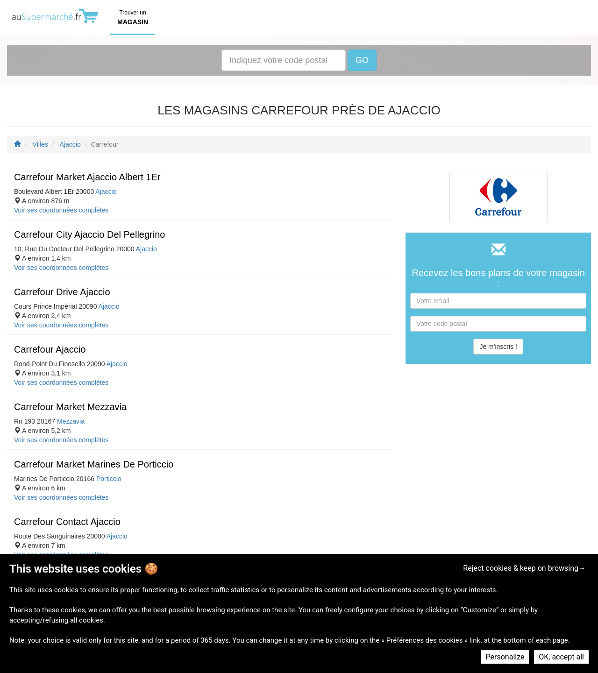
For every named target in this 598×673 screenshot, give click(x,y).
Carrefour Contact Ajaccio (67, 522)
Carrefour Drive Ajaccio (62, 292)
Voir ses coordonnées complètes (61, 210)
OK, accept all (561, 656)
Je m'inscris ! (498, 346)
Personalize (505, 656)
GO (362, 60)
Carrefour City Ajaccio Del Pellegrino (89, 234)
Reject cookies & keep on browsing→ (524, 568)
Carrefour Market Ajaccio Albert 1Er (87, 177)
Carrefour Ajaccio (49, 349)
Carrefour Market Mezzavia (70, 407)
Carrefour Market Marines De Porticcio (93, 464)
